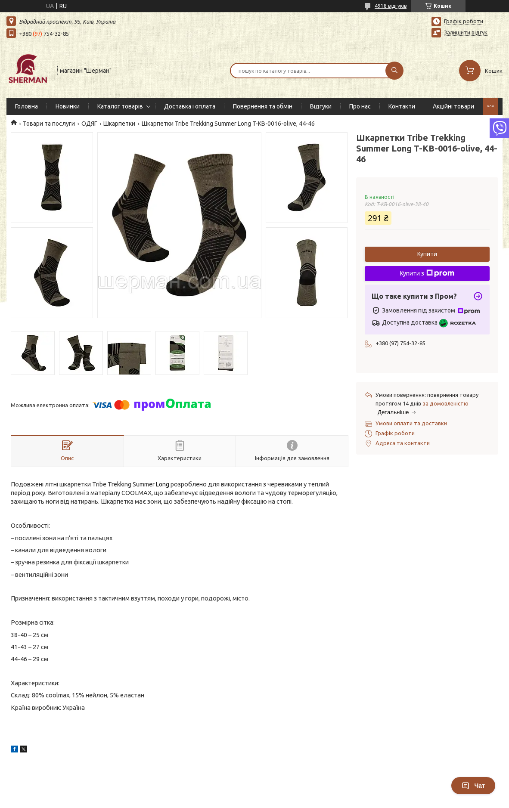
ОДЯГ (89, 123)
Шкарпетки (119, 123)
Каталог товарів (120, 106)
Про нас (360, 106)
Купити (427, 254)
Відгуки (321, 106)
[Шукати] (394, 71)
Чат (473, 785)
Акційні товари (453, 106)
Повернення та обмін (262, 106)
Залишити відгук (465, 32)
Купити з (427, 273)
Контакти (401, 106)
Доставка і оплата (189, 106)
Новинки (68, 106)
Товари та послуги (49, 123)
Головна (26, 106)
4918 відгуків (391, 6)
